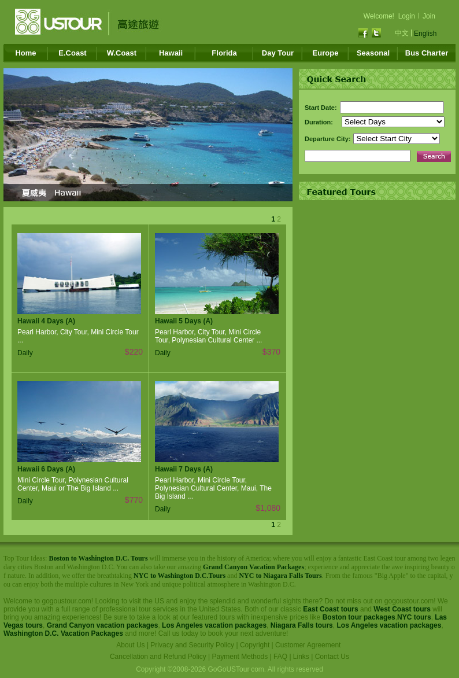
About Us (130, 645)
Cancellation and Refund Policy (158, 657)
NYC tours (414, 617)
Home (25, 53)
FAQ (280, 657)
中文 (402, 33)
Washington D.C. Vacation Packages (63, 633)
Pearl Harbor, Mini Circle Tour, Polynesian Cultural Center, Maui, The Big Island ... (213, 488)
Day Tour (278, 53)
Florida (224, 53)
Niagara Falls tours (302, 625)
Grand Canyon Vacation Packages (253, 567)
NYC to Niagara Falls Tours (280, 576)
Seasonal (373, 53)
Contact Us (332, 657)
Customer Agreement (307, 645)
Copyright (254, 645)
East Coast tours (330, 609)
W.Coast (121, 53)
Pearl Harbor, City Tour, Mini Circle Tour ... (78, 336)
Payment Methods (240, 657)
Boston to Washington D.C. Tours (98, 558)
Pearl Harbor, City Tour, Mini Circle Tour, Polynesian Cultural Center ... (208, 336)
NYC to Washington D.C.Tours (179, 576)
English (425, 34)
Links (301, 657)
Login (406, 16)
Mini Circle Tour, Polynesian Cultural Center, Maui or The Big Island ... (72, 484)
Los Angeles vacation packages (214, 625)
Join (429, 16)
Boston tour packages (359, 617)
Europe (326, 53)
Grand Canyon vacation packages (102, 625)
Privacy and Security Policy (192, 645)
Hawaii (171, 53)
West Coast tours (401, 609)
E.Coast (72, 53)
